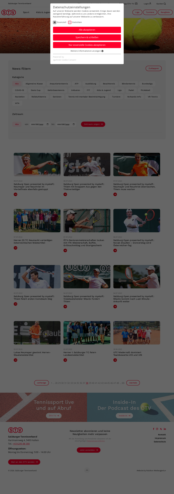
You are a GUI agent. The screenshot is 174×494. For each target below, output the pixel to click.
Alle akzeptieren (87, 29)
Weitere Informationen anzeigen (87, 51)
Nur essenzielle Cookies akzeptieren (87, 44)
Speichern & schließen (87, 37)
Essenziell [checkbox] (61, 22)
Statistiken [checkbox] (77, 22)
